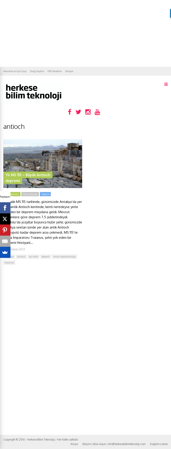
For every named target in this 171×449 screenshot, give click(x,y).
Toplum (45, 194)
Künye (74, 444)
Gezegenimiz (12, 194)
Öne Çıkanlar (30, 194)
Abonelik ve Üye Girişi (14, 71)
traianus (9, 262)
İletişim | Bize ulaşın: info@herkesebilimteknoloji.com (113, 444)
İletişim (69, 71)
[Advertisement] (85, 33)
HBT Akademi (54, 71)
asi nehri (33, 256)
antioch (21, 256)
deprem (46, 256)
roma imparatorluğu (64, 256)
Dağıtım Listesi (159, 444)
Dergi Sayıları (37, 71)
